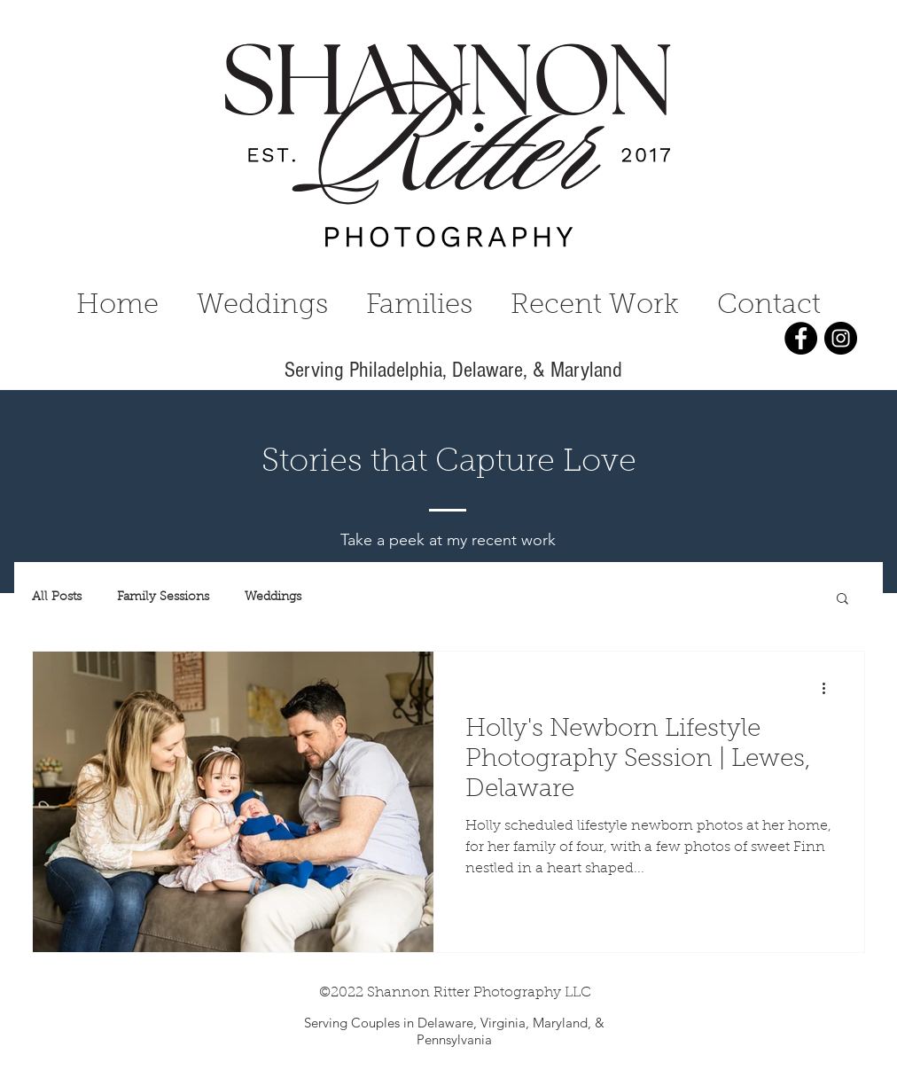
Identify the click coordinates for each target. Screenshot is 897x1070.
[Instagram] (840, 338)
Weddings (273, 597)
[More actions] (829, 688)
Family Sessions (163, 597)
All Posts (57, 597)
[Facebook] (800, 338)
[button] (842, 599)
